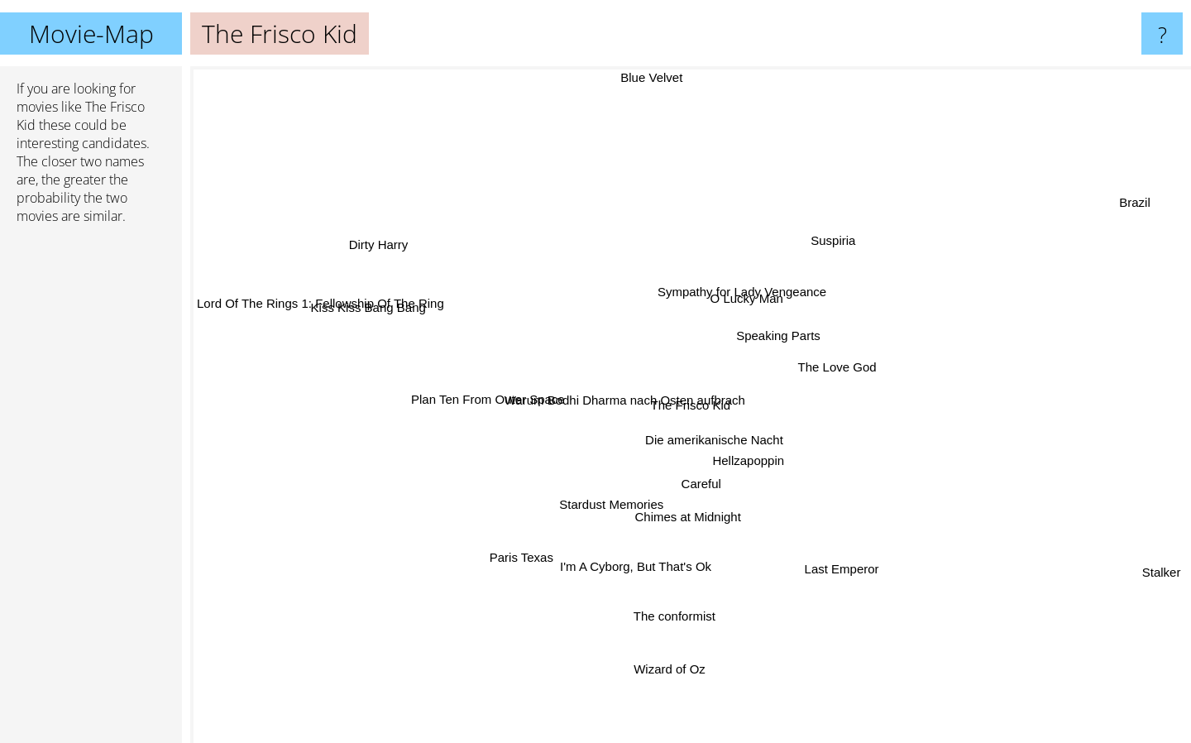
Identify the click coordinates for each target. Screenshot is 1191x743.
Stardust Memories (597, 503)
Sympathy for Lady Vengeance (731, 305)
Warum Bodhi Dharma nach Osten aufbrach (614, 390)
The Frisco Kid (691, 405)
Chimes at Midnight (680, 528)
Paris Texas (529, 551)
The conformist (679, 626)
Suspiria (819, 255)
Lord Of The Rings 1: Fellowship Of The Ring (320, 323)
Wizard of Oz (669, 638)
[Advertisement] (91, 490)
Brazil (1131, 210)
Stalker (1165, 585)
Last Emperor (830, 552)
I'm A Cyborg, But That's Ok (636, 555)
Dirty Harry (408, 246)
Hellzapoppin (765, 453)
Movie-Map (91, 33)
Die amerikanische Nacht (717, 444)
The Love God (834, 364)
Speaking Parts (768, 326)
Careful (700, 490)
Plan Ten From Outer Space (478, 398)
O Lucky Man (747, 276)
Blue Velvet (636, 77)
